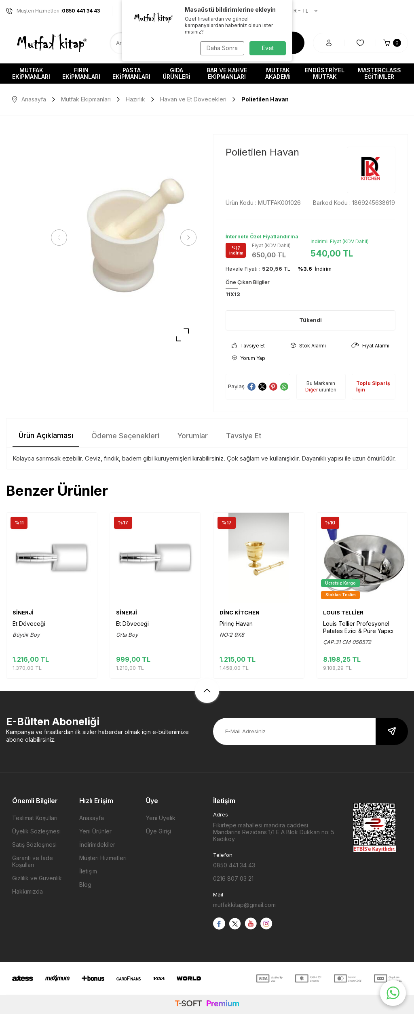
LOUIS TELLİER (343, 612)
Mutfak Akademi (278, 73)
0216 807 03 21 (233, 878)
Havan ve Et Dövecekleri (193, 99)
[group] (123, 237)
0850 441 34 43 (234, 865)
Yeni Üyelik (160, 817)
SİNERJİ (23, 612)
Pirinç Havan (236, 623)
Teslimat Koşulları (34, 817)
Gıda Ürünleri (176, 73)
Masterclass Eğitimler (379, 73)
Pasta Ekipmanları (131, 73)
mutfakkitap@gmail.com (244, 904)
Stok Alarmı (308, 346)
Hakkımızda (27, 891)
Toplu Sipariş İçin (373, 386)
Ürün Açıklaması (46, 435)
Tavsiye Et (248, 346)
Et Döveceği (29, 623)
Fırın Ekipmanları (81, 73)
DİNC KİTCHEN (240, 612)
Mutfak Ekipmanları (31, 73)
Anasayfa (29, 99)
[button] (61, 237)
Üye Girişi (158, 831)
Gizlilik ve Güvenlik (37, 878)
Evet (268, 47)
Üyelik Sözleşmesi (36, 831)
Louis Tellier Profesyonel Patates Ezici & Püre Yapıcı (358, 627)
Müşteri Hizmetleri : (53, 11)
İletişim (88, 871)
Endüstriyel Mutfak (324, 73)
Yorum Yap (248, 358)
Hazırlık (135, 99)
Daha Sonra (221, 47)
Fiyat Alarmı (370, 346)
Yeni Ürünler (95, 831)
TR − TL (299, 11)
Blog (85, 884)
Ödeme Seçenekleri (125, 435)
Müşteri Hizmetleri (103, 857)
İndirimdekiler (97, 844)
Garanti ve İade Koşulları (32, 861)
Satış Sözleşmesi (34, 844)
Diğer (311, 390)
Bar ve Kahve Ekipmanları (227, 73)
